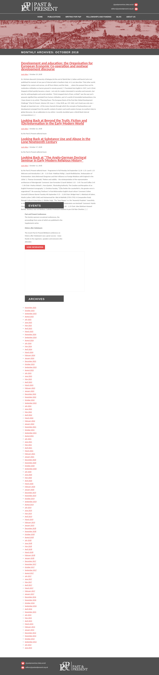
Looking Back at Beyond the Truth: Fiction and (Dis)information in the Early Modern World (54, 122)
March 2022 (29, 418)
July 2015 (28, 615)
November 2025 (30, 308)
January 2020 (29, 490)
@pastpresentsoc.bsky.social (123, 4)
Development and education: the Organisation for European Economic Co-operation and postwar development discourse (57, 66)
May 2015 (28, 618)
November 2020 (30, 463)
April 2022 (28, 415)
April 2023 (28, 382)
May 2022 (28, 412)
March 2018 (29, 552)
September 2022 (31, 403)
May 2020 (28, 478)
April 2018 (28, 549)
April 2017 (28, 585)
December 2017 (30, 561)
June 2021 (28, 442)
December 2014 (30, 633)
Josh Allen (24, 74)
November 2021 (30, 427)
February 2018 (30, 555)
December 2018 (30, 528)
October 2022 (30, 400)
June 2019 (28, 510)
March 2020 (29, 484)
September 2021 (31, 433)
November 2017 (30, 564)
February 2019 (30, 522)
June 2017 (28, 579)
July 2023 (28, 373)
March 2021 (29, 451)
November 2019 (30, 496)
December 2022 (30, 394)
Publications (54, 17)
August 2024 (29, 340)
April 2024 (28, 349)
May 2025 (28, 325)
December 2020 (30, 460)
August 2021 (29, 436)
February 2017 (30, 591)
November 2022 (30, 397)
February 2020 (30, 487)
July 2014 (28, 645)
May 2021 (28, 445)
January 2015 (29, 630)
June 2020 (28, 475)
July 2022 (28, 406)
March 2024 (29, 352)
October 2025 (30, 311)
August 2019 (29, 505)
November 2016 (30, 600)
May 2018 (28, 546)
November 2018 (30, 531)
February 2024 (30, 355)
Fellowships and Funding (98, 17)
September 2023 (31, 367)
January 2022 (29, 424)
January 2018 (29, 558)
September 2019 (31, 502)
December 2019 (30, 493)
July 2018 (28, 540)
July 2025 (28, 319)
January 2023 (29, 391)
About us (130, 17)
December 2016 (30, 597)
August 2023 (29, 370)
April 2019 (28, 516)
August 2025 (29, 316)
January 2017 (29, 594)
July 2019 (28, 507)
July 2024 (28, 343)
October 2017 (30, 567)
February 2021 (30, 454)
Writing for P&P (73, 17)
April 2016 (28, 609)
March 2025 (29, 331)
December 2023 (30, 361)
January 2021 (29, 457)
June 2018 (28, 543)
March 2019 (29, 519)
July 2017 (28, 576)
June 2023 (28, 376)
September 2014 (31, 642)
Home (40, 17)
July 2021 (28, 439)
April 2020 (28, 481)
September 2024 (31, 337)
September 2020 (31, 469)
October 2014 (30, 639)
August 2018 (29, 537)
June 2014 (28, 648)
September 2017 (31, 570)
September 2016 (31, 606)
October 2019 (30, 499)
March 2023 (29, 385)
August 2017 (29, 573)
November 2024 (30, 334)
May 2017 (28, 582)
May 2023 (28, 379)
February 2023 (30, 388)
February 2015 (30, 627)
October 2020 (30, 466)
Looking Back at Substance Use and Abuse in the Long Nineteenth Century (55, 140)
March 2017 (29, 588)
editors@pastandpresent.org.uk (122, 9)
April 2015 (28, 621)
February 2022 (30, 421)
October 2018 (30, 534)
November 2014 (30, 636)
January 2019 (29, 525)
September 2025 (31, 314)
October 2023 (30, 364)
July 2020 (28, 472)
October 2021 (30, 430)
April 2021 (28, 448)
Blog (118, 17)
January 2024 (29, 358)
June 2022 (28, 409)
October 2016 (30, 603)
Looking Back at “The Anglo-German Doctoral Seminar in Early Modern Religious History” (53, 159)
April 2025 (28, 328)
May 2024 (28, 346)
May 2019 (28, 513)
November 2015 (30, 612)
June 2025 (28, 322)
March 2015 (29, 624)
